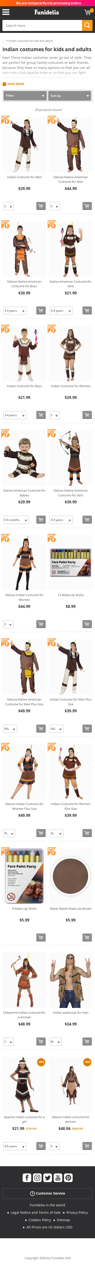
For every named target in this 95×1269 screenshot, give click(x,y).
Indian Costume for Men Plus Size (70, 701)
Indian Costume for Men (24, 177)
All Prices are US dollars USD (49, 1227)
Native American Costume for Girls (71, 283)
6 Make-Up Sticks (24, 908)
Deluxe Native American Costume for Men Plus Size (24, 701)
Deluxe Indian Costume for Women (24, 597)
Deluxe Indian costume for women (70, 1119)
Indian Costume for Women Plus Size (70, 806)
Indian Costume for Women (70, 386)
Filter (10, 95)
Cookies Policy (40, 1220)
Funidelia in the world (47, 1205)
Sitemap (63, 1220)
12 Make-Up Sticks (71, 595)
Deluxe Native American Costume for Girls (71, 492)
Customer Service (47, 1193)
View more (15, 84)
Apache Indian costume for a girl (24, 1119)
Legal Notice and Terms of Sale (36, 1212)
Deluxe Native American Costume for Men (71, 179)
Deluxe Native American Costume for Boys (24, 283)
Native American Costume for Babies (24, 492)
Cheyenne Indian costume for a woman (24, 1014)
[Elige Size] (8, 206)
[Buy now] (41, 206)
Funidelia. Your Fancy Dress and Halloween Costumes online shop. (47, 12)
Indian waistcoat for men (71, 1012)
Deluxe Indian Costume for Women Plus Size (24, 806)
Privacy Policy (77, 1212)
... (3, 41)
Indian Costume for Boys (24, 386)
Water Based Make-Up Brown (71, 908)
